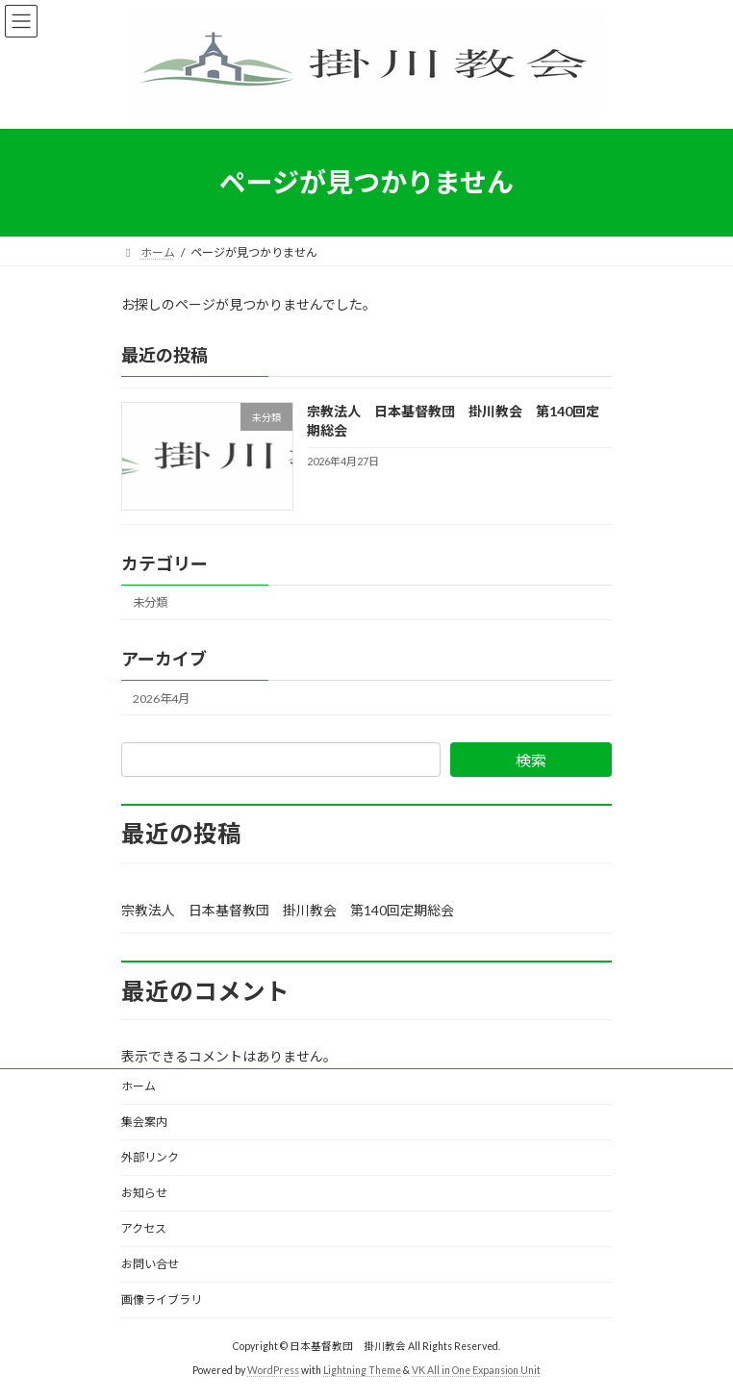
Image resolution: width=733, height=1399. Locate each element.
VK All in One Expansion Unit (476, 1370)
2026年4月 (161, 697)
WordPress (273, 1370)
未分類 (150, 602)
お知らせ (144, 1193)
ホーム (138, 1086)
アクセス (143, 1228)
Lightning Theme (362, 1370)
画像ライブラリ (161, 1299)
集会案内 (144, 1121)
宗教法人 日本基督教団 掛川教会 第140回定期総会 (287, 910)
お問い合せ (150, 1264)
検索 (531, 760)
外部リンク (150, 1157)
